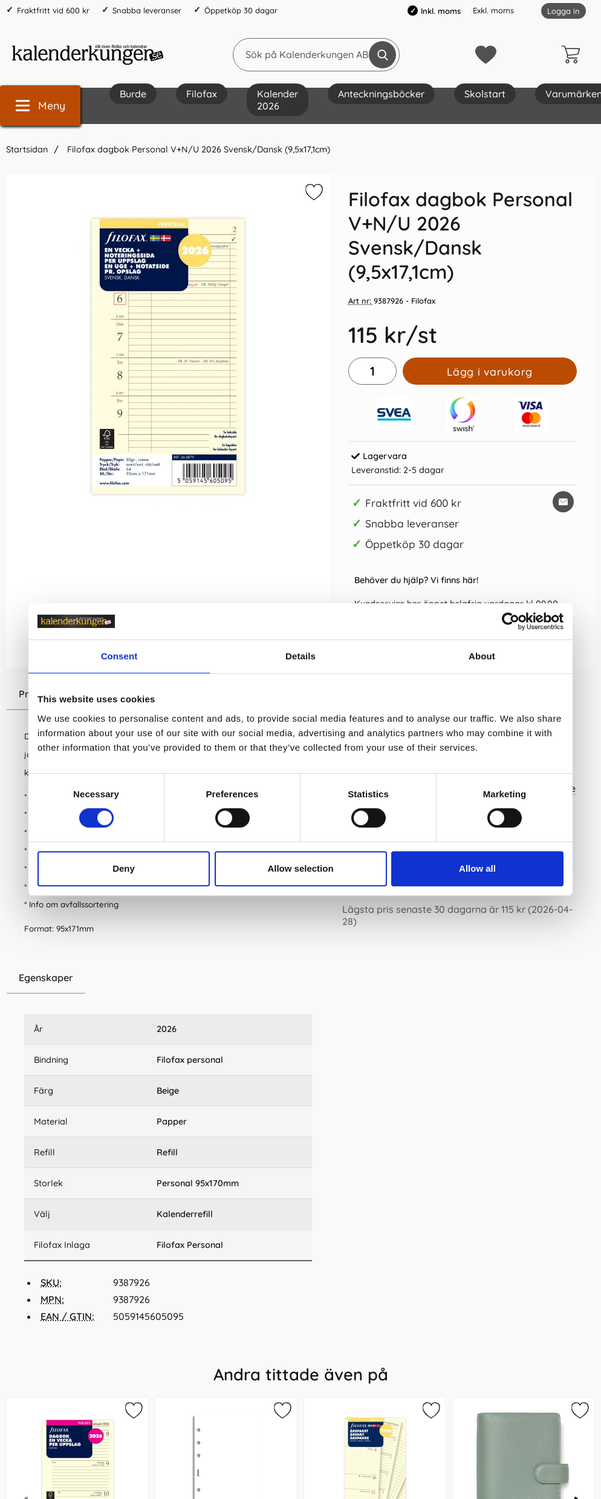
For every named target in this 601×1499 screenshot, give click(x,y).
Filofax (201, 94)
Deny (123, 868)
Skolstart (484, 94)
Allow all (477, 868)
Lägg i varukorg (490, 371)
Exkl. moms (493, 10)
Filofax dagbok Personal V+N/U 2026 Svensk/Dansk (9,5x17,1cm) (197, 149)
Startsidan (27, 149)
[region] (168, 978)
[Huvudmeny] (40, 105)
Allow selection (300, 868)
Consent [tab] (119, 656)
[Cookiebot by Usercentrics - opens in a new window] (511, 621)
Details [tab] (300, 656)
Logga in (563, 11)
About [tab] (482, 656)
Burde (133, 94)
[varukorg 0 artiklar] (574, 54)
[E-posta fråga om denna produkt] (563, 501)
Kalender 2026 (277, 100)
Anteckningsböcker (381, 94)
